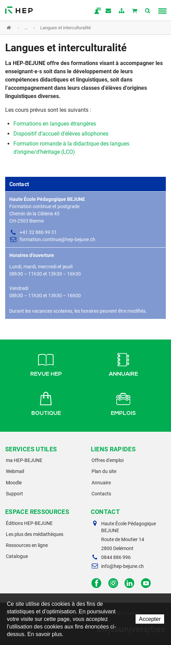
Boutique (46, 403)
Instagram (113, 583)
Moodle (14, 482)
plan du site (122, 11)
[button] (80, 28)
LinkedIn (129, 583)
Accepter (150, 619)
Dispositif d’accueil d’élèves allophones (60, 133)
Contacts (101, 493)
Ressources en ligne (27, 545)
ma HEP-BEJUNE (24, 460)
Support (14, 493)
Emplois (123, 403)
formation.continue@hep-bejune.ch (57, 239)
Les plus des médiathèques (34, 534)
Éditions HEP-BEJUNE (29, 523)
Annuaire (123, 363)
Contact (109, 11)
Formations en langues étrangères (54, 123)
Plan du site (104, 471)
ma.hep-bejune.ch (95, 11)
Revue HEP (46, 363)
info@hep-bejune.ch (122, 566)
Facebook (96, 583)
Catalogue (17, 556)
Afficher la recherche (148, 11)
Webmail (15, 471)
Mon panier (135, 11)
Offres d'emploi (108, 460)
